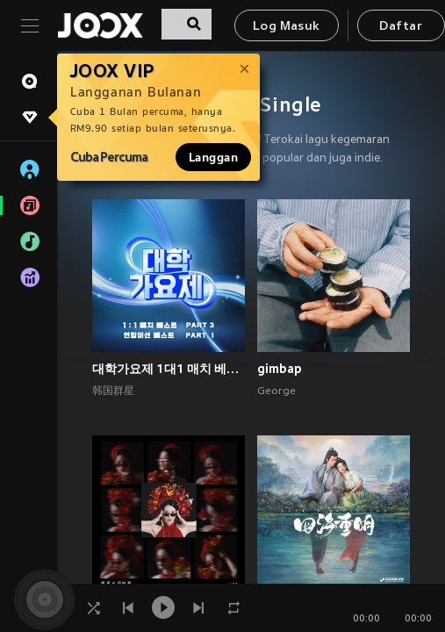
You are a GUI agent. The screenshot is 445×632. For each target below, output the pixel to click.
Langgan (213, 157)
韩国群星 (113, 391)
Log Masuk (286, 26)
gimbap (279, 369)
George (276, 391)
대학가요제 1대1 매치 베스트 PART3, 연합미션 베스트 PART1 (168, 369)
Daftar (400, 26)
